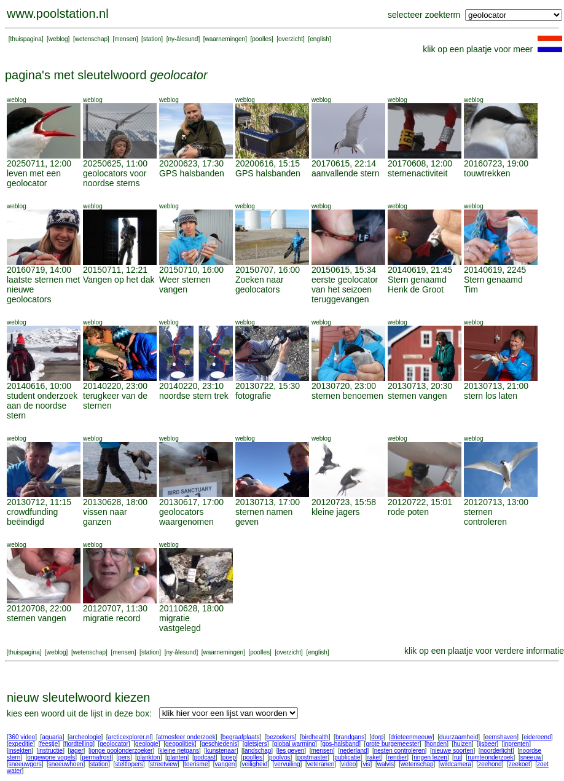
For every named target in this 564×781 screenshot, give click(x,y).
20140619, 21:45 (420, 270)
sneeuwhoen (66, 764)
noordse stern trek (194, 396)
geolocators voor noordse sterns (115, 178)
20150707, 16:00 (267, 270)
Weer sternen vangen (185, 284)
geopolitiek (180, 743)
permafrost (96, 757)
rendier (397, 757)
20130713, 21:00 (496, 386)
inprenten (516, 743)
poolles (262, 39)
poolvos (279, 757)
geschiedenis (219, 743)
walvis (385, 764)
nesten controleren (399, 750)
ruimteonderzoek (490, 757)
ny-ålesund (183, 39)
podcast (205, 757)
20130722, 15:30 (267, 386)
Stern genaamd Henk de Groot (417, 284)
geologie (147, 743)
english (319, 39)
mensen (125, 39)
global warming (294, 743)
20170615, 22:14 (343, 163)
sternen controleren (485, 517)
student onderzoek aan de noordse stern (42, 405)
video (348, 764)
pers (124, 757)
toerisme (196, 764)
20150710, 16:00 (191, 270)
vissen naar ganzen (105, 517)
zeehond (489, 764)
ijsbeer (487, 743)
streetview (164, 764)
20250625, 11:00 (115, 163)
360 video (22, 737)
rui (457, 757)
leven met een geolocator (34, 178)
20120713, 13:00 (496, 502)
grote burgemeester (392, 743)
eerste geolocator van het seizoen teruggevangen (344, 289)
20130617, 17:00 (191, 502)
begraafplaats (241, 737)
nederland (353, 750)
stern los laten (490, 396)
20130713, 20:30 (420, 386)
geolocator (114, 743)
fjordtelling (79, 743)
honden (436, 743)
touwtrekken (487, 173)
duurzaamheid (458, 737)
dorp (377, 737)
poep (229, 757)
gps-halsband (340, 743)
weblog (58, 39)
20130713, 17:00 (267, 502)
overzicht (290, 39)
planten (177, 757)
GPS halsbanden (191, 173)
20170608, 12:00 (420, 163)
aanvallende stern (345, 173)
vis (366, 764)
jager (76, 750)
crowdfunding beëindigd (32, 517)
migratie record (111, 618)
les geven (291, 750)
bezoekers (281, 737)
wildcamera (456, 764)
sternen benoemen (347, 396)
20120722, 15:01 (420, 502)
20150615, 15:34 (343, 270)
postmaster (312, 757)
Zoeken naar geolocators (259, 284)
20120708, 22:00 (39, 608)
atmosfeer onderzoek (187, 737)
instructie (50, 750)
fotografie (253, 396)
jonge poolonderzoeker (121, 750)
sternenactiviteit (417, 173)
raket (374, 757)
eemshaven (501, 737)
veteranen (320, 764)
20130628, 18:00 (115, 502)
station (152, 39)
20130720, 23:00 (343, 386)
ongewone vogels (51, 757)
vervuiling (287, 764)
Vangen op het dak (119, 280)
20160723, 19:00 (496, 163)
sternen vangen (417, 396)
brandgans (349, 737)
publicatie (347, 757)
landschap (257, 750)
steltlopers (129, 764)
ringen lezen (430, 757)
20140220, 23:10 (191, 386)
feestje (49, 743)
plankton (148, 757)
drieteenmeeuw (411, 737)
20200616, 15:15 (267, 163)
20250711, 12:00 (39, 163)
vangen (225, 764)
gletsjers (255, 743)
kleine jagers (335, 512)
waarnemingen (225, 39)
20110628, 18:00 (191, 608)
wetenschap (91, 39)
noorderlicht (496, 750)
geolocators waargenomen (186, 517)
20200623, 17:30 (191, 163)
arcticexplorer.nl (129, 737)
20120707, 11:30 (115, 608)
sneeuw (530, 757)
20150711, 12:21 (115, 270)
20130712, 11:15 (39, 502)
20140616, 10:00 (39, 386)
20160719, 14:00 (39, 270)
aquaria (52, 737)
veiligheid (255, 764)
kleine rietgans (179, 750)
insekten (20, 750)
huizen (462, 743)
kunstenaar (221, 750)
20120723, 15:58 (343, 502)
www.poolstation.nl (58, 13)
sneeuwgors (25, 764)
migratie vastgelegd (180, 623)
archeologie (85, 737)
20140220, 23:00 (115, 386)
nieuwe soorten (453, 750)
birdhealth (315, 737)
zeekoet (519, 764)
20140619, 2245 (495, 270)
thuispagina (26, 39)
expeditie (21, 743)
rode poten (408, 512)
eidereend (536, 737)
